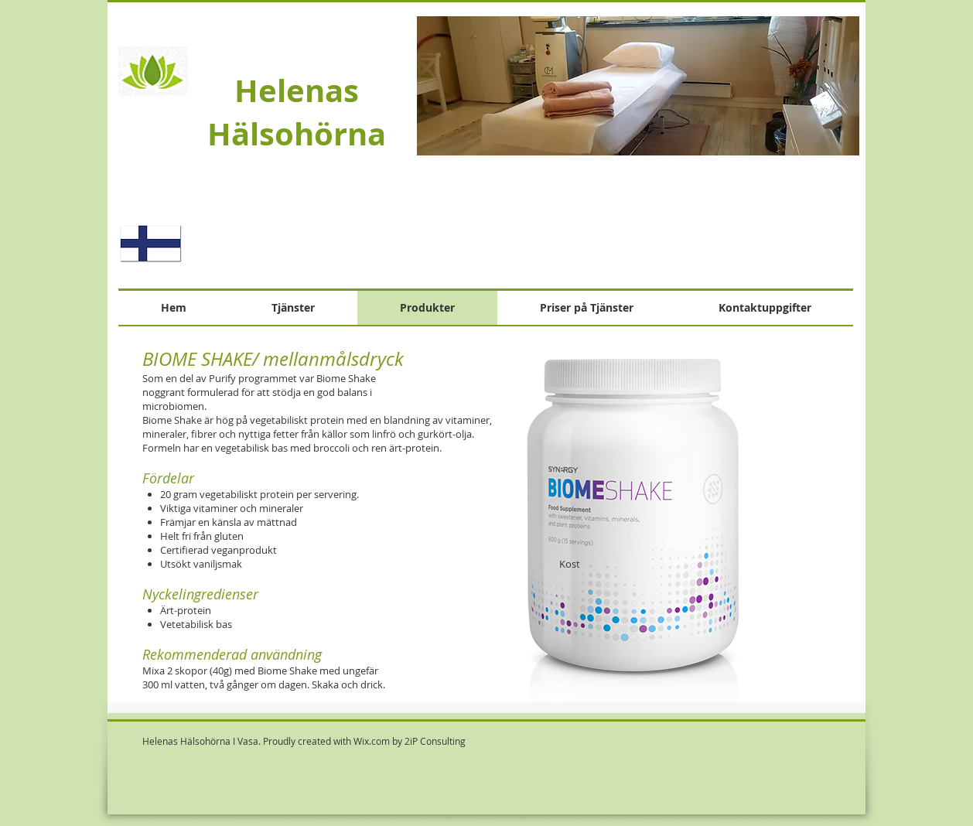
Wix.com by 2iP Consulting (409, 741)
